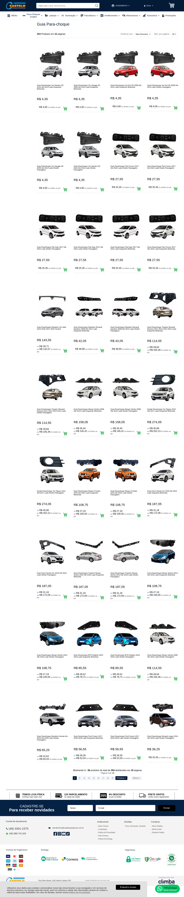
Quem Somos (103, 826)
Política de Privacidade (79, 892)
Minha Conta (157, 829)
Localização (102, 829)
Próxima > (121, 778)
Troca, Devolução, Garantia (135, 826)
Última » (136, 778)
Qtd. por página (161, 34)
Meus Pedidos (157, 826)
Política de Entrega (105, 839)
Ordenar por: (127, 34)
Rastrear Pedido (158, 832)
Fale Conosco (103, 836)
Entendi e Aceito (128, 887)
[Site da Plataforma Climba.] (166, 881)
